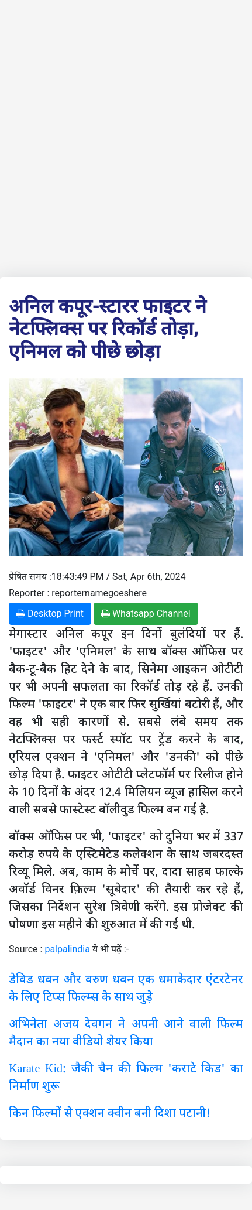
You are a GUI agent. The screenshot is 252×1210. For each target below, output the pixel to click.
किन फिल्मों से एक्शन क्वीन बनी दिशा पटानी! (109, 1112)
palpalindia (67, 949)
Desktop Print (50, 613)
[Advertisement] (126, 136)
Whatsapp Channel (146, 613)
